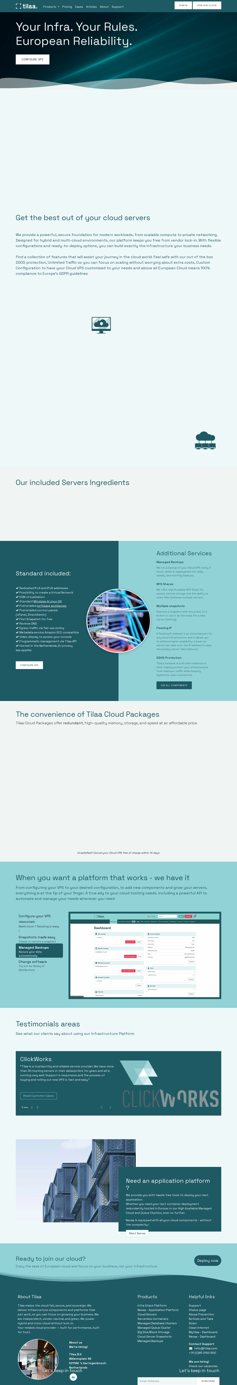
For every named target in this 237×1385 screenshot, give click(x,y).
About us (75, 1342)
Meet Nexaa (137, 1233)
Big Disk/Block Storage (154, 1332)
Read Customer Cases (38, 1096)
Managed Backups (150, 1341)
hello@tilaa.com (205, 1348)
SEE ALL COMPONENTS (174, 685)
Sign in (183, 5)
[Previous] (101, 1107)
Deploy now (207, 1260)
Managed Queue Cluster (154, 1328)
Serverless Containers (153, 1319)
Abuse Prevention (201, 1314)
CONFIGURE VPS (33, 59)
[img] (110, 1107)
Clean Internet (199, 1328)
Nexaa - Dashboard (202, 1336)
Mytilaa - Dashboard (203, 1332)
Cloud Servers (147, 1314)
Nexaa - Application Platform (158, 1310)
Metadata (26, 632)
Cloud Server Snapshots (155, 1336)
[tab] (39, 922)
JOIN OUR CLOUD (207, 5)
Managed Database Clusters (157, 1323)
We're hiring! (78, 1347)
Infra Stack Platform (152, 1305)
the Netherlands (45, 646)
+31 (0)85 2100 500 (202, 1353)
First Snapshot (30, 619)
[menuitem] (51, 6)
